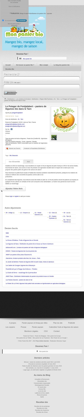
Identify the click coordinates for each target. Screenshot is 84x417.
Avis (28, 162)
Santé (42, 397)
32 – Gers (52, 212)
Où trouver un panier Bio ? (25, 65)
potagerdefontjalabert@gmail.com (15, 126)
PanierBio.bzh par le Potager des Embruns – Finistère (21, 269)
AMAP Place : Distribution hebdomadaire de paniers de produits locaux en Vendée (30, 276)
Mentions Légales (31, 331)
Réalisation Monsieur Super (58, 341)
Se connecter (14, 2)
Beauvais (15, 155)
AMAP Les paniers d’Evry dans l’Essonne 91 (19, 254)
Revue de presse (42, 395)
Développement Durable (42, 385)
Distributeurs (11, 99)
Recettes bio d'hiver (42, 412)
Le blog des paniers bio (62, 65)
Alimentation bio (42, 381)
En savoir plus (42, 387)
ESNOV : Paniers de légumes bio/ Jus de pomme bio (21, 251)
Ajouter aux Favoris (13, 148)
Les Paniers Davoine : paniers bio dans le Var (19, 280)
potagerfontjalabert (17, 113)
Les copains (10, 327)
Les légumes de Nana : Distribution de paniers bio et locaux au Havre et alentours (29, 244)
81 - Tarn (56, 99)
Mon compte (44, 65)
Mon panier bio (27, 59)
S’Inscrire (14, 26)
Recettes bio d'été (42, 408)
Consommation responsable (42, 383)
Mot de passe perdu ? (14, 24)
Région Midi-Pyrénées (46, 99)
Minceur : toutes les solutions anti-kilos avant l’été (38, 362)
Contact (57, 331)
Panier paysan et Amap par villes (34, 323)
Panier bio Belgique (40, 336)
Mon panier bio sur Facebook (41, 338)
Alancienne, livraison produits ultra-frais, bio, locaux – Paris (23, 258)
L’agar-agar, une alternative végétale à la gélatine (37, 370)
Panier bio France (28, 336)
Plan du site (57, 323)
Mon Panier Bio (23, 341)
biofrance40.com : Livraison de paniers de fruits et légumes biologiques (26, 247)
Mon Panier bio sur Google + (59, 338)
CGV (46, 331)
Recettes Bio (9, 69)
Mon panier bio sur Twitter (24, 338)
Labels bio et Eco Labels (42, 393)
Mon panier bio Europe (54, 336)
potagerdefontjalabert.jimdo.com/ (14, 124)
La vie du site (42, 391)
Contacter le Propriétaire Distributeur (34, 148)
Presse (23, 327)
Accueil (7, 65)
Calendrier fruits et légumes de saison (63, 327)
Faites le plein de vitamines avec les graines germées (37, 366)
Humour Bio (41, 389)
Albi (10, 155)
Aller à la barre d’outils (14, 1)
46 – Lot (66, 212)
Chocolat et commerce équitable (37, 364)
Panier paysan (37, 327)
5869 (7, 233)
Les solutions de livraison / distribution (27, 99)
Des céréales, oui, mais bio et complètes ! (38, 368)
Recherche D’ (12, 74)
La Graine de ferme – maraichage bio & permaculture (21, 272)
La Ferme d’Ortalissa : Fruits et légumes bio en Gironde (22, 240)
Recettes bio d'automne (42, 410)
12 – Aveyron (24, 212)
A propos (12, 323)
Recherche (11, 93)
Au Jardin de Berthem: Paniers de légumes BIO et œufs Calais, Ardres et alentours (30, 262)
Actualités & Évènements (42, 379)
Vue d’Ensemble (14, 162)
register (16, 196)
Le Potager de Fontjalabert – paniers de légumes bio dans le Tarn (25, 107)
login (11, 196)
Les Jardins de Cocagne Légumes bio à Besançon (20, 265)
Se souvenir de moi (10, 20)
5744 (7, 236)
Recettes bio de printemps (42, 406)
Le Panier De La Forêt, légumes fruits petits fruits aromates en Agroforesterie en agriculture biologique (35, 283)
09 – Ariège (9, 212)
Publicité (71, 323)
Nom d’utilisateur (14, 6)
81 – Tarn (66, 216)
